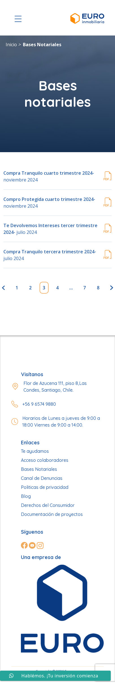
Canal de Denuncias (41, 478)
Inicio (11, 44)
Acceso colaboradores (44, 460)
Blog (26, 496)
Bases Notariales (42, 44)
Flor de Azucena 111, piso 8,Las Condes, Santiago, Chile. (55, 386)
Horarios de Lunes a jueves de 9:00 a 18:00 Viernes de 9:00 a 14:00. (61, 421)
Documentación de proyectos (52, 514)
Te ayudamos (35, 451)
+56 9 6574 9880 (39, 404)
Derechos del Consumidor (48, 505)
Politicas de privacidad (44, 487)
